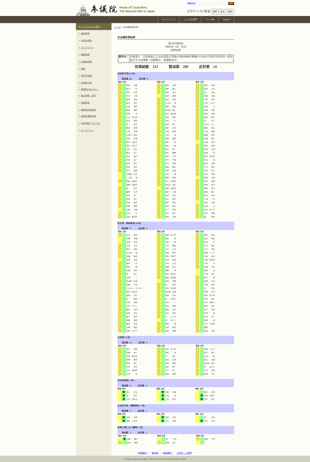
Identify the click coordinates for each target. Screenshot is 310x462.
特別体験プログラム (90, 123)
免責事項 (167, 453)
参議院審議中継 (88, 116)
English (226, 19)
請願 (83, 69)
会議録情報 (86, 61)
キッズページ (87, 130)
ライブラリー (87, 47)
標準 (215, 11)
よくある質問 (190, 19)
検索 (231, 3)
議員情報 (85, 33)
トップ (117, 27)
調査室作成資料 (88, 110)
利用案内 (142, 453)
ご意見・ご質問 (184, 453)
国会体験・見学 (88, 95)
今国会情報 (86, 40)
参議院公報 (86, 83)
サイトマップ (168, 19)
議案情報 (85, 54)
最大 (230, 11)
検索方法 (191, 3)
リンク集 (210, 19)
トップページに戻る (90, 26)
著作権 (155, 453)
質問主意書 (86, 75)
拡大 (223, 11)
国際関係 (85, 102)
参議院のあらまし (89, 89)
